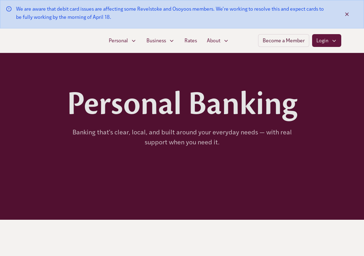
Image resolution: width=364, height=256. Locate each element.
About (218, 40)
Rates (190, 40)
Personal (122, 40)
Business (160, 40)
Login (326, 40)
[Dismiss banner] (347, 14)
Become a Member (284, 40)
